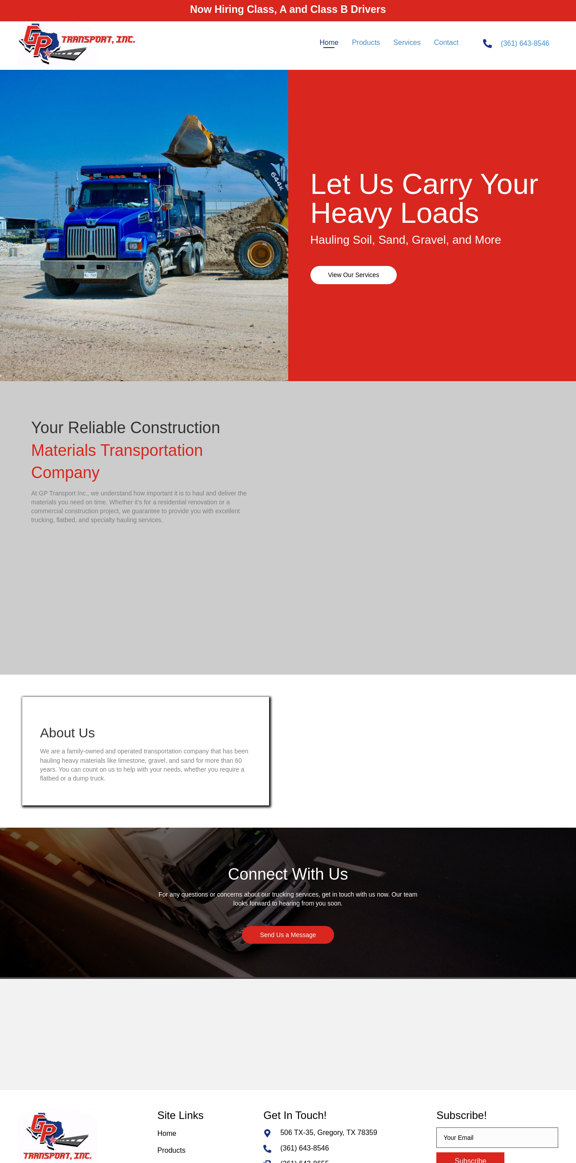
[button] (353, 275)
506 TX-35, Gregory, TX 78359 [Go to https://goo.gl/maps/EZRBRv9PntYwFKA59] (328, 1022)
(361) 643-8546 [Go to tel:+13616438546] (525, 43)
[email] (497, 1027)
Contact (169, 1074)
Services (171, 1057)
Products (171, 1040)
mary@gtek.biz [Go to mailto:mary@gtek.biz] (304, 1069)
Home (167, 1023)
